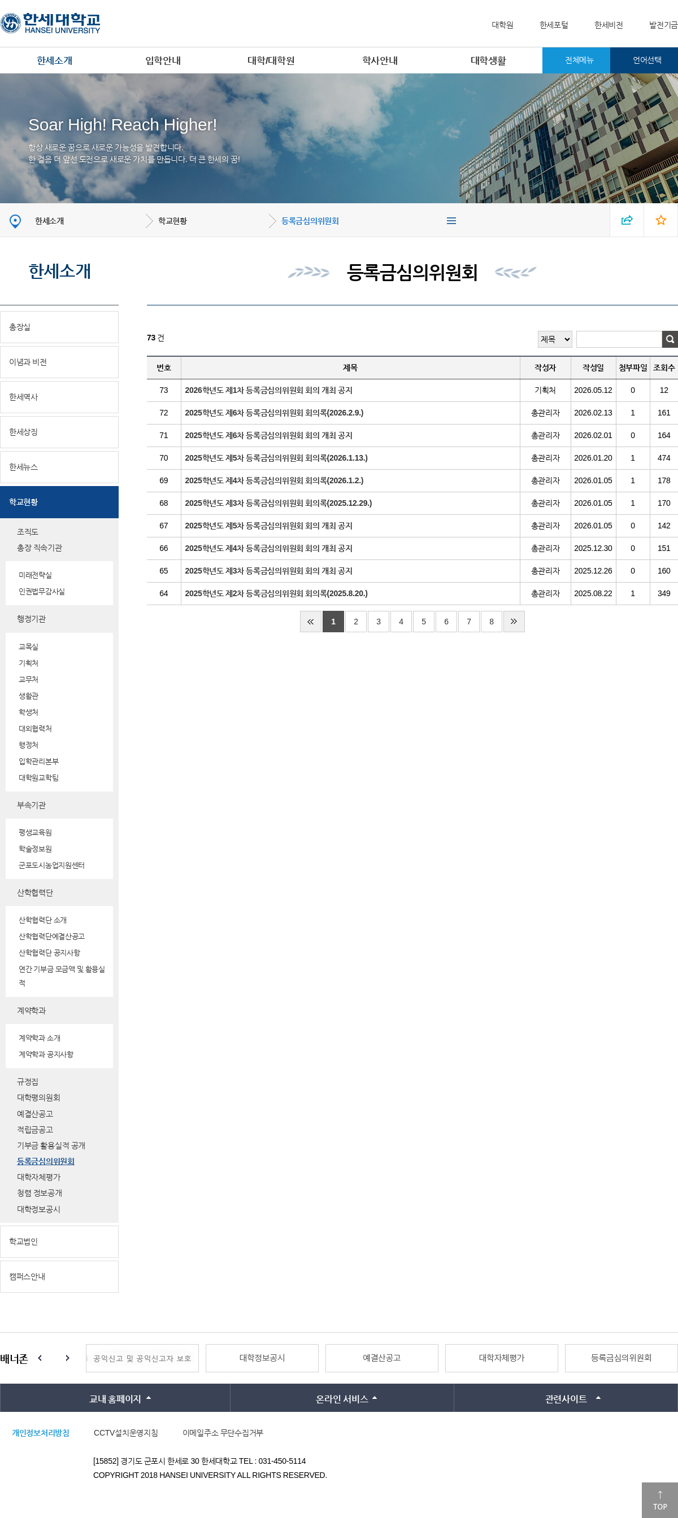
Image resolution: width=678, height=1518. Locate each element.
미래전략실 (35, 575)
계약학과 (31, 1010)
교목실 (28, 646)
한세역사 (23, 396)
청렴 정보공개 (39, 1192)
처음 (310, 621)
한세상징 (23, 431)
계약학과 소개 (39, 1038)
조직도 (27, 531)
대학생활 (488, 60)
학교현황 (172, 220)
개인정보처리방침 (40, 1432)
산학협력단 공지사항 (49, 952)
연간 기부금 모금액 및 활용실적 (62, 976)
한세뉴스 (23, 466)
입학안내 (163, 60)
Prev (39, 1358)
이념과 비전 (28, 361)
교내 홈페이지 (115, 1399)
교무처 (28, 679)
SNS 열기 (627, 220)
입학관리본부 (38, 761)
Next (67, 1358)
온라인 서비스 (342, 1399)
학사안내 (380, 60)
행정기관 (31, 618)
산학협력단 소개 (43, 920)
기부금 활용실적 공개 (51, 1145)
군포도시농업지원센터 (52, 865)
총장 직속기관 (39, 547)
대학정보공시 (38, 1209)
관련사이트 (566, 1399)
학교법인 (23, 1241)
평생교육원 (35, 832)
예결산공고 (35, 1113)
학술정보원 (35, 849)
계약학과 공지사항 (46, 1054)
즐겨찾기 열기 (661, 220)
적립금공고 (35, 1129)
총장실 (20, 326)
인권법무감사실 (42, 591)
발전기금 (663, 24)
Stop (53, 1358)
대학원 (502, 24)
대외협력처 (35, 728)
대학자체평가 (38, 1177)
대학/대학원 (270, 60)
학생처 (28, 712)
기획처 (28, 663)
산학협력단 (35, 892)
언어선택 (647, 59)
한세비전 (608, 24)
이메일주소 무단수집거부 (222, 1432)
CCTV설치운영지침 (126, 1432)
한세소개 (54, 60)
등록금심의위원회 (310, 220)
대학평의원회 (38, 1097)
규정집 (27, 1081)
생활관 (28, 696)
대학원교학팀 (38, 777)
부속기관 (31, 805)
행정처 (28, 745)
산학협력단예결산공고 (52, 936)
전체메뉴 (579, 59)
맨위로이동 (660, 1500)
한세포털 (554, 24)
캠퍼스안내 (27, 1276)
